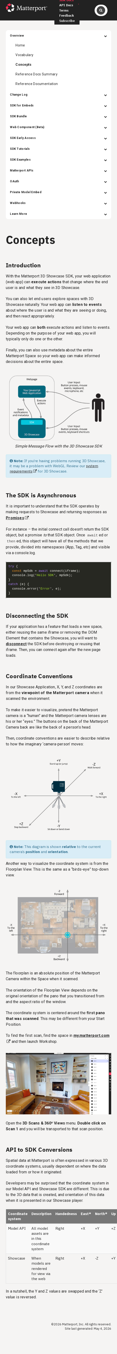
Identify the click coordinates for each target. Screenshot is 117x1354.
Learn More (58, 213)
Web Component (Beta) (58, 127)
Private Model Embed (58, 192)
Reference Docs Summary (36, 74)
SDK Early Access (58, 138)
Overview (58, 35)
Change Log (58, 94)
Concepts (23, 64)
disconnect (16, 644)
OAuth (58, 181)
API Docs (66, 5)
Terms (64, 10)
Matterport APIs (58, 170)
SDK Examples (58, 159)
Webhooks (58, 203)
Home (20, 45)
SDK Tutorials (58, 148)
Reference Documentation (36, 84)
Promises (15, 518)
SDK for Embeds (58, 105)
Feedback (66, 15)
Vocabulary (24, 55)
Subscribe (67, 21)
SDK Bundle (58, 116)
